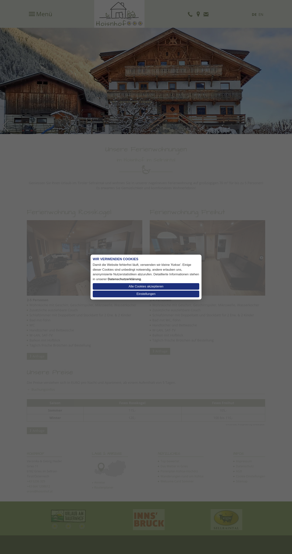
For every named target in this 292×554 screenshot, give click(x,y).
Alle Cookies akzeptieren (145, 286)
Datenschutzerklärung (124, 279)
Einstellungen (146, 294)
